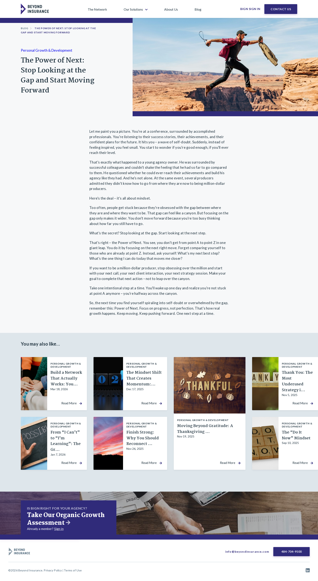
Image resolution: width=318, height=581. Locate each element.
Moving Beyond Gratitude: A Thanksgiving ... (205, 429)
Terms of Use (73, 570)
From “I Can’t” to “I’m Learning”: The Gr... (66, 441)
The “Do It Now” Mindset (296, 435)
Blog (24, 28)
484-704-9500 (291, 551)
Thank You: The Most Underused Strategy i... (297, 381)
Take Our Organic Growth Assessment (66, 519)
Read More (69, 403)
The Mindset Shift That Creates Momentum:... (144, 378)
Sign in (59, 529)
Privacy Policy (53, 570)
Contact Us (281, 9)
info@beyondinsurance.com (247, 551)
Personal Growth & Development (46, 50)
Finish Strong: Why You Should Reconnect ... (142, 438)
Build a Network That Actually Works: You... (66, 378)
